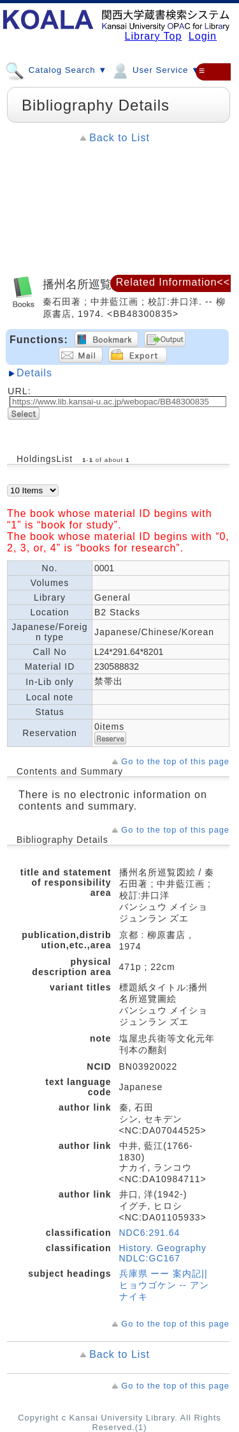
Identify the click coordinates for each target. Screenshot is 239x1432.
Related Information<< (173, 282)
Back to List (119, 137)
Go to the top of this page (175, 761)
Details (34, 372)
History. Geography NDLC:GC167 (163, 1253)
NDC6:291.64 (149, 1233)
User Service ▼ (155, 69)
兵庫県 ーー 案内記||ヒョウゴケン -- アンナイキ (164, 1285)
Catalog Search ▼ (56, 69)
